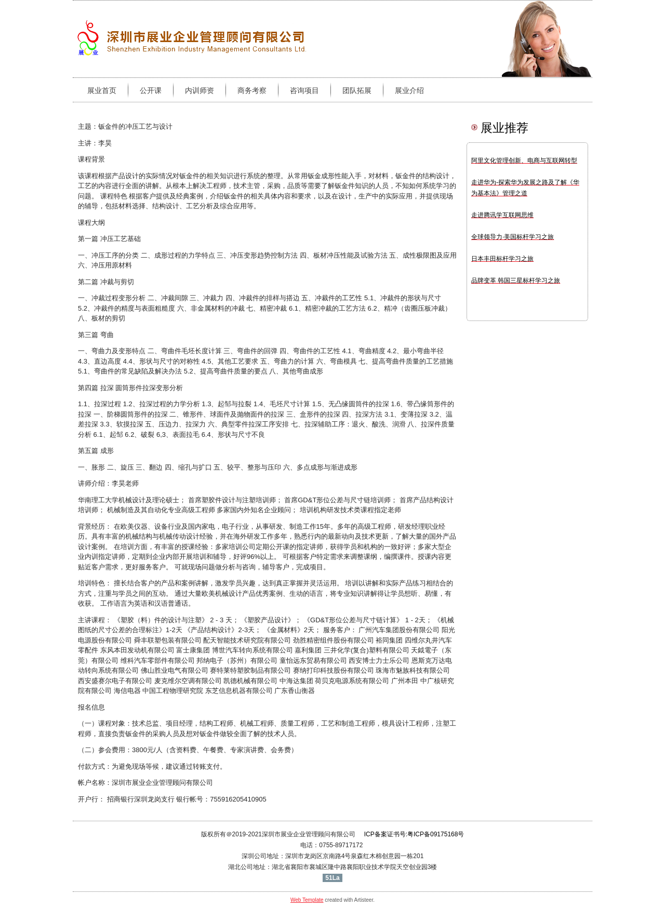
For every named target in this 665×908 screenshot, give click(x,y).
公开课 (151, 90)
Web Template (307, 900)
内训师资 (199, 90)
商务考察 (252, 90)
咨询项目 (304, 90)
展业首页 (101, 90)
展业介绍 (409, 90)
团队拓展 (356, 90)
